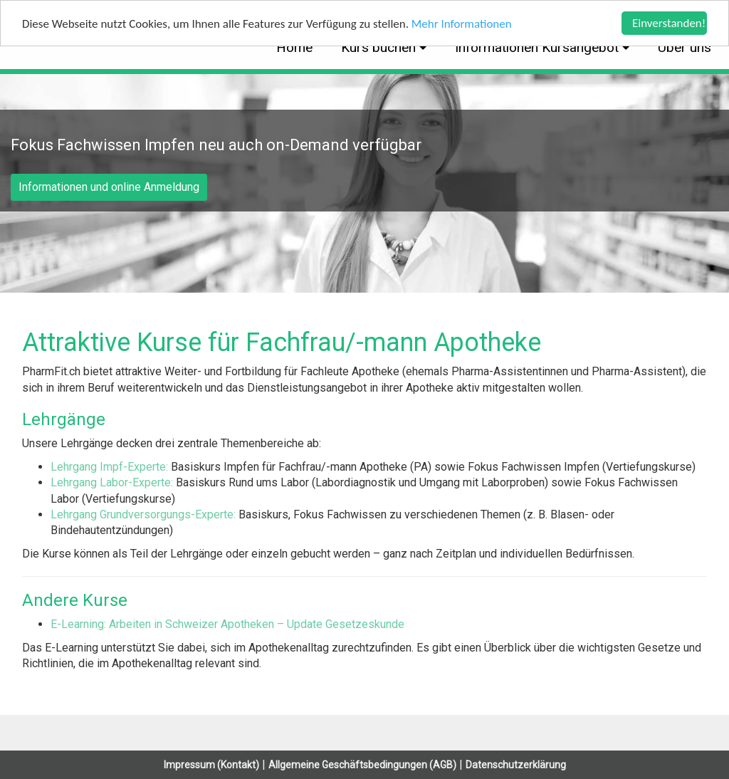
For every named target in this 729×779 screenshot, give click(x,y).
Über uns (684, 47)
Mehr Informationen (461, 23)
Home (294, 47)
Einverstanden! (669, 23)
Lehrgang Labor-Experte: (113, 482)
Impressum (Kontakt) (211, 764)
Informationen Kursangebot (538, 47)
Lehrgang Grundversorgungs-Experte (142, 514)
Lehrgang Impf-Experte (108, 467)
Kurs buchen (380, 47)
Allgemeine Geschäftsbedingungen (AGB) (362, 764)
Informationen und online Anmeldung (109, 187)
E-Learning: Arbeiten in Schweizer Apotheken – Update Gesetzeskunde (227, 624)
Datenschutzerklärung (516, 764)
